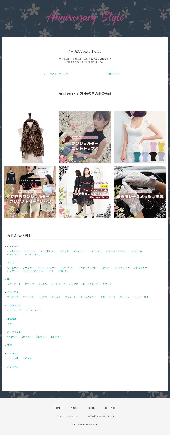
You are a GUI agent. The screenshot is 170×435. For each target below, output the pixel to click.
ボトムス (56, 297)
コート (50, 271)
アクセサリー (140, 267)
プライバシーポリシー (66, 416)
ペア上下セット (48, 251)
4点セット (12, 337)
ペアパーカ (136, 251)
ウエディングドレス (33, 271)
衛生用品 (11, 319)
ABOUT (75, 408)
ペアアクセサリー (34, 254)
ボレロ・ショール (47, 267)
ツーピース (28, 267)
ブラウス (105, 267)
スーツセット (14, 332)
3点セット (41, 337)
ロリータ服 (13, 358)
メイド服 (27, 358)
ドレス (10, 263)
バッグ (136, 297)
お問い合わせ (113, 74)
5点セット (56, 337)
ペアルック (13, 246)
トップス (42, 297)
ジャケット (13, 271)
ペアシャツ (96, 251)
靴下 (146, 297)
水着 (102, 297)
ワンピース (13, 267)
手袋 (9, 323)
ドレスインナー (122, 267)
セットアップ (14, 310)
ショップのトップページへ (56, 74)
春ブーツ (107, 284)
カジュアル (13, 292)
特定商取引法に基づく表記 (101, 416)
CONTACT (109, 408)
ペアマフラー (14, 254)
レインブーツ (58, 284)
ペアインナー (79, 251)
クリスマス (13, 366)
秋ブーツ (29, 284)
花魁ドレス (64, 271)
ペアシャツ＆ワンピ (116, 251)
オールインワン (88, 297)
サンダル (42, 284)
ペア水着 (64, 251)
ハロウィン (13, 353)
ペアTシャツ (13, 251)
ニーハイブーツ (90, 284)
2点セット (27, 337)
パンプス (73, 284)
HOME (58, 408)
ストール (124, 297)
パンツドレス (67, 267)
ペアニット (29, 251)
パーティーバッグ (87, 267)
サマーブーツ (14, 284)
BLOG (91, 408)
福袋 (9, 345)
